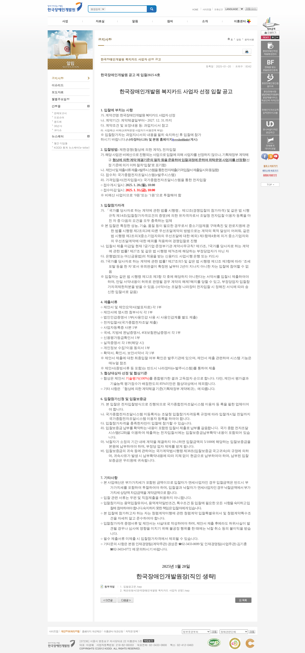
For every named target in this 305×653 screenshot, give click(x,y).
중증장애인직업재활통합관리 (270, 52)
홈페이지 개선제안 (91, 631)
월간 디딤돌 (61, 143)
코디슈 (58, 130)
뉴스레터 (58, 136)
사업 (65, 21)
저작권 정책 (132, 631)
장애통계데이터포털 (270, 147)
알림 (135, 21)
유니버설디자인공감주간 (270, 131)
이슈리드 (58, 85)
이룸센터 (240, 21)
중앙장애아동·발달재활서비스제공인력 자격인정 (270, 96)
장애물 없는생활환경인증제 (270, 69)
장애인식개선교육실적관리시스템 (270, 111)
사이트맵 (207, 9)
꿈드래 (58, 121)
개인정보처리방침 (70, 631)
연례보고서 (60, 113)
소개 (205, 21)
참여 (170, 21)
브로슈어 (59, 117)
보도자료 (58, 92)
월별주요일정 (60, 99)
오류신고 (218, 9)
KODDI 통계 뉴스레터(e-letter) (72, 147)
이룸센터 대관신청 (113, 631)
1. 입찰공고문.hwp (131, 586)
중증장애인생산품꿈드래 (270, 85)
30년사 (58, 126)
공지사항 (58, 78)
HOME (195, 9)
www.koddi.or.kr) (181, 139)
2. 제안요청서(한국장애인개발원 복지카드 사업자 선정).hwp (155, 590)
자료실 (100, 21)
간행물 (56, 106)
